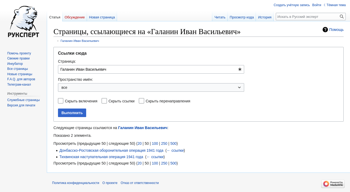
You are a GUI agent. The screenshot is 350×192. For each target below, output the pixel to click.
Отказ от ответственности (140, 183)
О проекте (110, 183)
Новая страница (102, 17)
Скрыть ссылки (122, 101)
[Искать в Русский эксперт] (311, 16)
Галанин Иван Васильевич (80, 40)
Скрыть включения (81, 101)
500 (173, 143)
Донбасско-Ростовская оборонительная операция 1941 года (111, 150)
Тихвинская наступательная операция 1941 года (101, 157)
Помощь (336, 29)
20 (140, 143)
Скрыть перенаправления (168, 101)
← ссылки (175, 150)
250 (164, 143)
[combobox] (151, 69)
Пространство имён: (75, 79)
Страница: (67, 61)
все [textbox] (64, 87)
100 (155, 143)
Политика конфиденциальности (75, 183)
